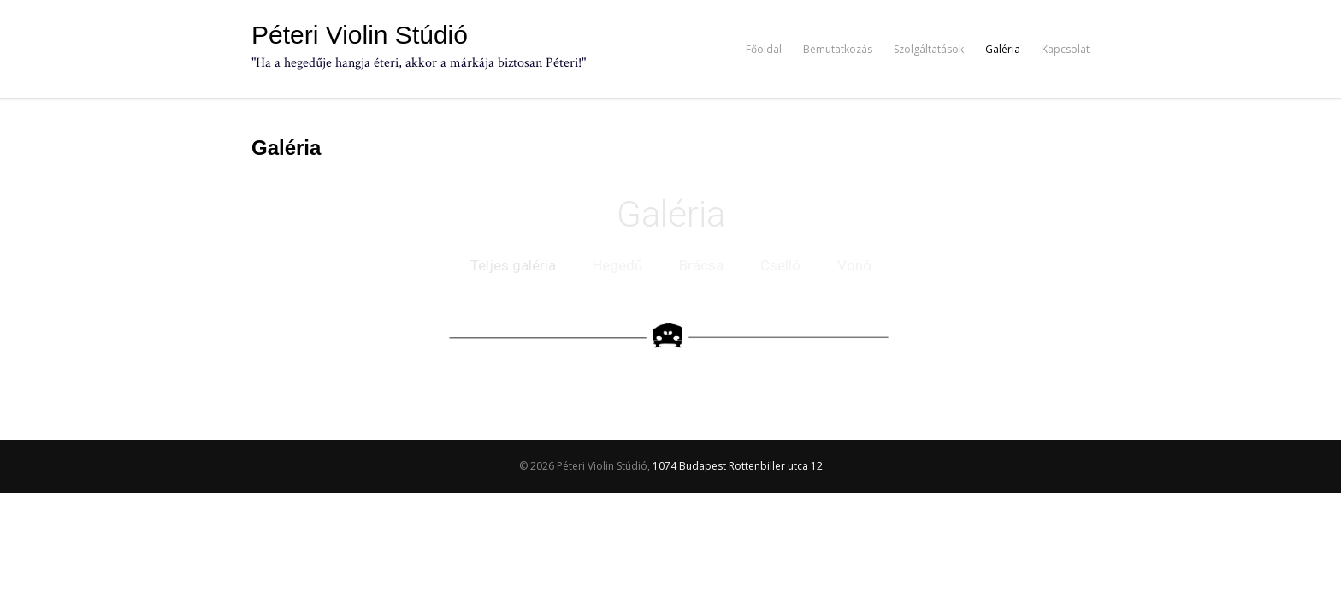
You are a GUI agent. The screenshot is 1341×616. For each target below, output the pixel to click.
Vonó (854, 265)
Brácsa (701, 265)
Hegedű (617, 265)
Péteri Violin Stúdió (359, 35)
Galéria (1002, 49)
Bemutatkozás (837, 49)
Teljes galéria (513, 265)
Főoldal (764, 49)
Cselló (780, 265)
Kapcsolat (1066, 49)
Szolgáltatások (929, 49)
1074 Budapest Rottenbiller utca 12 (738, 466)
